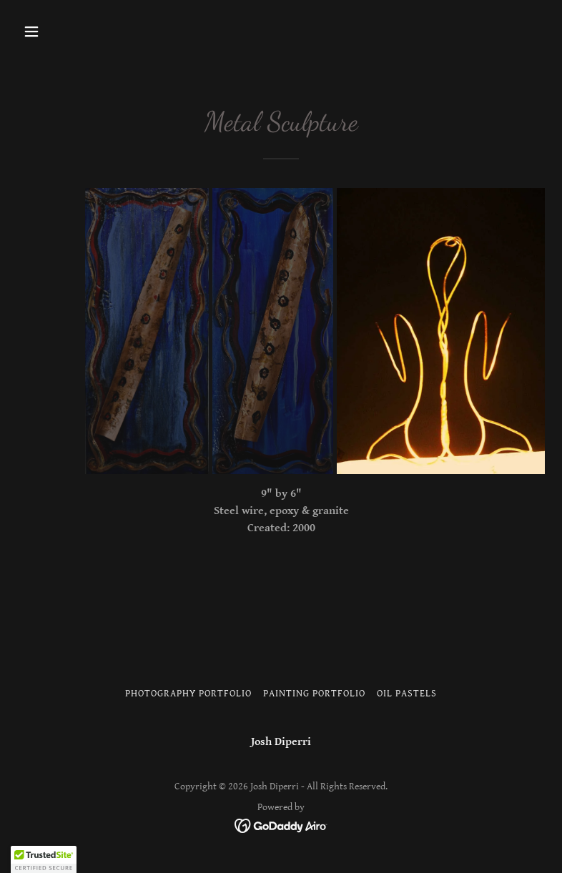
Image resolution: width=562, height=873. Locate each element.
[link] (281, 825)
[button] (77, 31)
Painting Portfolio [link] (314, 693)
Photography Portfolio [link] (188, 693)
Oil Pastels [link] (407, 693)
